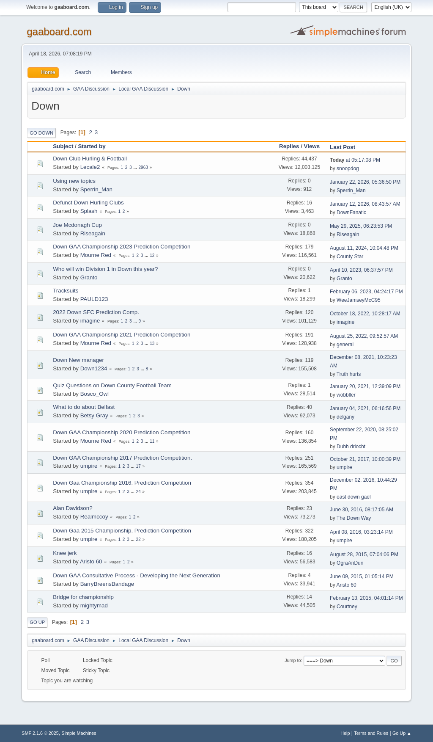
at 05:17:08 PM (355, 160)
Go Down (41, 132)
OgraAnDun (350, 563)
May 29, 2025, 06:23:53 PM (361, 226)
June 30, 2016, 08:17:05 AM (361, 510)
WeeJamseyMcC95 (359, 300)
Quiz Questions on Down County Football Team (112, 385)
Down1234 (93, 368)
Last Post (346, 147)
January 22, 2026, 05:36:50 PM (365, 182)
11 (152, 441)
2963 (143, 167)
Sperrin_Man (96, 189)
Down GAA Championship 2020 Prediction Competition (121, 432)
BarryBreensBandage (107, 584)
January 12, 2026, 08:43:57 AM (365, 204)
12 (152, 255)
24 (138, 491)
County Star (350, 256)
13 (152, 343)
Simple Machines (79, 733)
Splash (89, 211)
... (135, 167)
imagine (90, 320)
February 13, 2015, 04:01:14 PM (366, 598)
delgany (345, 417)
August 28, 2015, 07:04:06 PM (364, 554)
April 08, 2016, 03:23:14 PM (361, 532)
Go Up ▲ (401, 733)
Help (345, 733)
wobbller (346, 395)
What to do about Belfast (84, 407)
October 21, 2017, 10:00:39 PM (365, 459)
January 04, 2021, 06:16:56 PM (365, 408)
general (345, 345)
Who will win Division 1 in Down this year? (105, 269)
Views (312, 146)
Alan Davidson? (72, 508)
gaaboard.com (59, 31)
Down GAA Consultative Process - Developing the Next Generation (136, 575)
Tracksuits (65, 290)
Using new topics (74, 181)
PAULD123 (94, 299)
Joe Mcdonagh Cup (77, 225)
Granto (89, 277)
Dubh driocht (351, 447)
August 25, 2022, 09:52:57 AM (364, 336)
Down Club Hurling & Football (90, 158)
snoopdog (348, 168)
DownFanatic (351, 212)
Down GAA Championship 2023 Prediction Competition (121, 246)
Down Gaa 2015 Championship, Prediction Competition (122, 530)
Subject (63, 146)
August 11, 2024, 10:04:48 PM (364, 248)
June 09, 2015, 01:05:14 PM (362, 576)
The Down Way (354, 518)
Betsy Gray (94, 415)
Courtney (347, 607)
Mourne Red (95, 255)
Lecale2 (90, 167)
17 (138, 466)
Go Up (37, 622)
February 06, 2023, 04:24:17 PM (366, 292)
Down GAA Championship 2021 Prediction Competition (121, 334)
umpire (89, 466)
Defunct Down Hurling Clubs (88, 202)
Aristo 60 (91, 561)
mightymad (94, 605)
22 (138, 539)
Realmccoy (94, 516)
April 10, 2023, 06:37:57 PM (361, 270)
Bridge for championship (83, 597)
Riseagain (92, 233)
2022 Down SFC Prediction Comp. (96, 312)
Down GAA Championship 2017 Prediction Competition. (122, 458)
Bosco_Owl (94, 394)
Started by (91, 146)
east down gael (354, 497)
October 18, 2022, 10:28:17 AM (365, 314)
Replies (289, 146)
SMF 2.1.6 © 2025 (40, 733)
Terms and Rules (371, 733)
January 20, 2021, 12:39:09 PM (365, 386)
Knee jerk (65, 553)
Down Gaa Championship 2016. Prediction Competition (122, 483)
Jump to (293, 660)
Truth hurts (349, 374)
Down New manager (78, 360)
